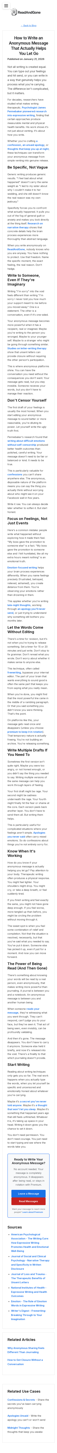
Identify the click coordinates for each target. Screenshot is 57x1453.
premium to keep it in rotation (25, 731)
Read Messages (28, 1201)
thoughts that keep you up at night (28, 148)
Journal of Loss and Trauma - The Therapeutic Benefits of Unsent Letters (28, 1278)
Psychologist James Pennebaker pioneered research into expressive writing (27, 111)
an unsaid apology (33, 144)
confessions (14, 474)
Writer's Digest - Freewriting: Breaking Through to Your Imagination (28, 1315)
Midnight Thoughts (18, 1427)
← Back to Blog (28, 25)
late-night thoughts (19, 605)
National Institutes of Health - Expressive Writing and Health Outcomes (29, 1291)
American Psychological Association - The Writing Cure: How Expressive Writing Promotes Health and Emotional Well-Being (30, 1243)
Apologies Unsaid (17, 1415)
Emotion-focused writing (22, 567)
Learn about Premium (32, 1212)
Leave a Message (28, 1193)
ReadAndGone (16, 249)
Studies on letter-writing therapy (26, 348)
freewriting (14, 672)
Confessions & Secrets (21, 1399)
